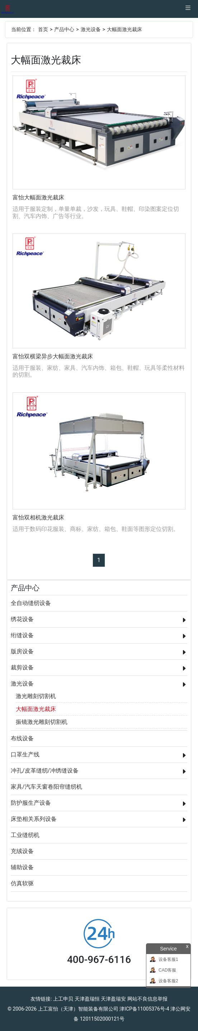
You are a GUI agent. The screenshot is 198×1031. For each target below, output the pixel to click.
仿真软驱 (22, 883)
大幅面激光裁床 (124, 29)
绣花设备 (22, 619)
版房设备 (22, 651)
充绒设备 (22, 851)
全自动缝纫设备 (31, 603)
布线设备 (22, 738)
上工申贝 (63, 999)
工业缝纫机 (25, 835)
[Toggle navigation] (188, 9)
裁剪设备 (22, 667)
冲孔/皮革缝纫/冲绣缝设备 (45, 770)
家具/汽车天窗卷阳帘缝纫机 (46, 786)
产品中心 (64, 29)
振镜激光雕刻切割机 (41, 721)
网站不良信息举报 (147, 999)
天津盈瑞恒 (87, 999)
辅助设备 (22, 867)
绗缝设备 (22, 635)
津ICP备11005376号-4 (144, 1009)
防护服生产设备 (31, 802)
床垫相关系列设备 (34, 818)
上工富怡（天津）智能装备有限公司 (78, 1009)
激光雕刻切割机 (36, 696)
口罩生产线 (25, 754)
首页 (43, 29)
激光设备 (91, 29)
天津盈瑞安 (113, 999)
